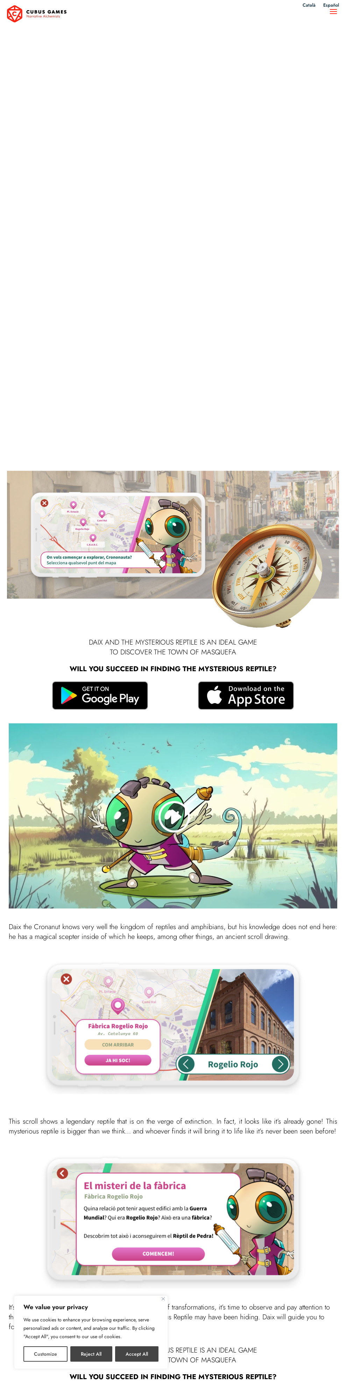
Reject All (91, 1353)
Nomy (14, 1253)
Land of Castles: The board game (168, 1257)
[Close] (163, 1298)
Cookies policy (209, 1370)
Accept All (137, 1353)
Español (330, 6)
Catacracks (253, 1253)
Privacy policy (170, 1370)
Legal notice (134, 1370)
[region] (91, 1332)
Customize (45, 1353)
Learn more (173, 1138)
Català (308, 6)
